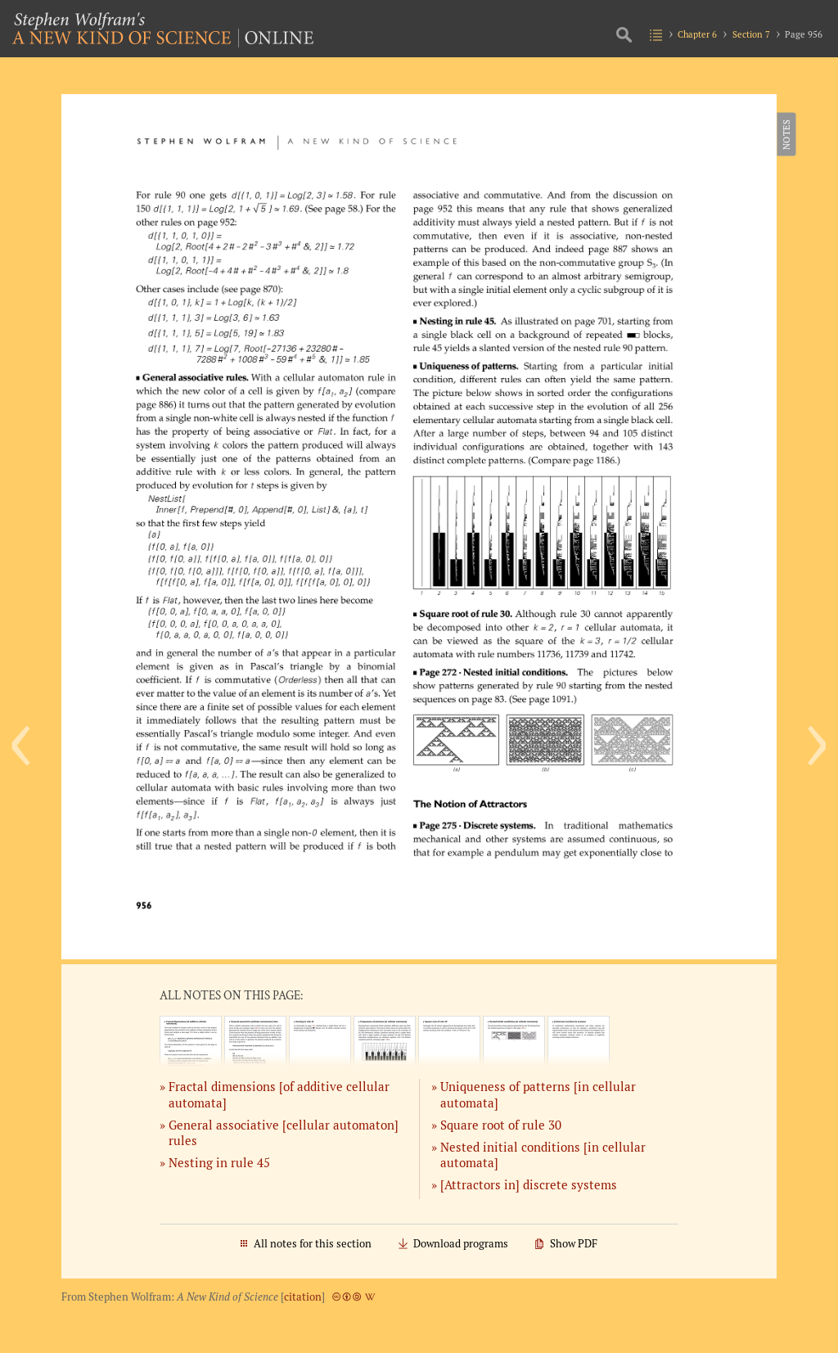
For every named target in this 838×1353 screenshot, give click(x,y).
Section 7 (751, 34)
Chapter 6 (697, 34)
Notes (785, 134)
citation (303, 1297)
